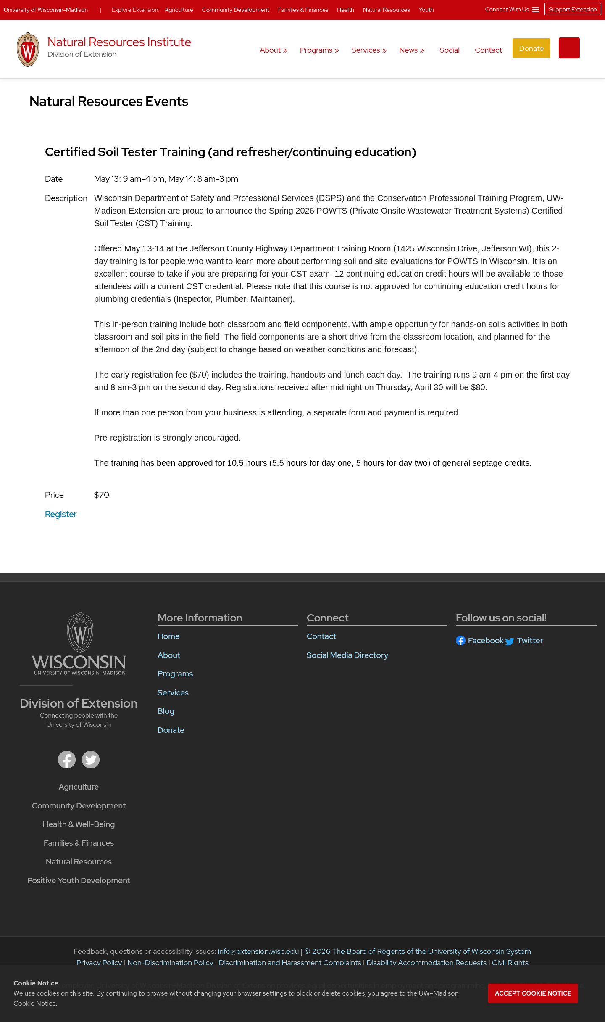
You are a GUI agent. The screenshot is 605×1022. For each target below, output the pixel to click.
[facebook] (67, 759)
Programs (316, 50)
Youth (426, 9)
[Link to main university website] (79, 642)
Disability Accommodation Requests (426, 962)
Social (449, 50)
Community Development (79, 805)
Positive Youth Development (78, 880)
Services (366, 50)
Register (61, 514)
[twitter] (91, 759)
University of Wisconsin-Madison (46, 9)
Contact (488, 50)
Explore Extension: (135, 9)
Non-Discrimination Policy (170, 962)
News (408, 50)
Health (346, 9)
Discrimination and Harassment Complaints (290, 962)
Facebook (486, 640)
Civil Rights (510, 962)
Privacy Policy (99, 962)
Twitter (530, 640)
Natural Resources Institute (119, 42)
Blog (166, 711)
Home (169, 636)
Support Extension (573, 9)
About (270, 50)
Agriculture (79, 787)
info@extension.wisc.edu (258, 951)
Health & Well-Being (79, 824)
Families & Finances (79, 843)
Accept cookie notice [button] (533, 993)
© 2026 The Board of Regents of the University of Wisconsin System (417, 951)
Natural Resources (79, 861)
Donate (531, 48)
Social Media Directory (347, 655)
